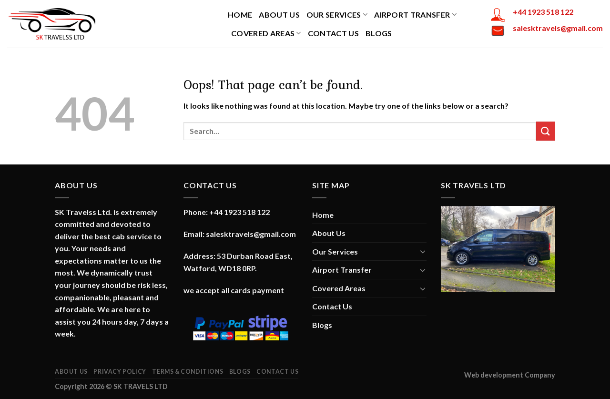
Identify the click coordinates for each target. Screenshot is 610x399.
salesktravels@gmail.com (558, 27)
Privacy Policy (119, 371)
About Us (279, 14)
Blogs (379, 33)
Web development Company (509, 375)
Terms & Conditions (187, 371)
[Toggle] (423, 251)
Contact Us (333, 33)
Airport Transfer (415, 14)
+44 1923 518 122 (543, 11)
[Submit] (545, 131)
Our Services (336, 14)
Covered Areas (266, 33)
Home (240, 14)
